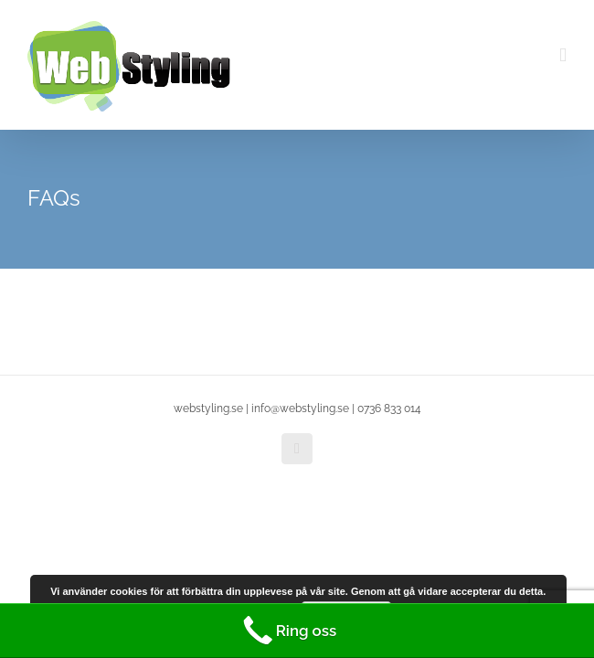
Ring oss (287, 630)
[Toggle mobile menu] (563, 55)
